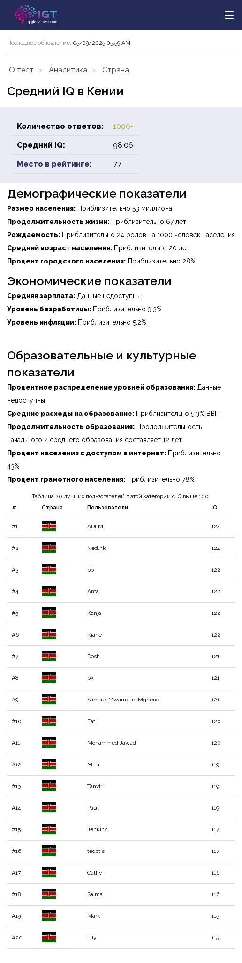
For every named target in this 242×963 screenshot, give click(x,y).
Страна (115, 69)
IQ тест (20, 69)
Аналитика (68, 69)
